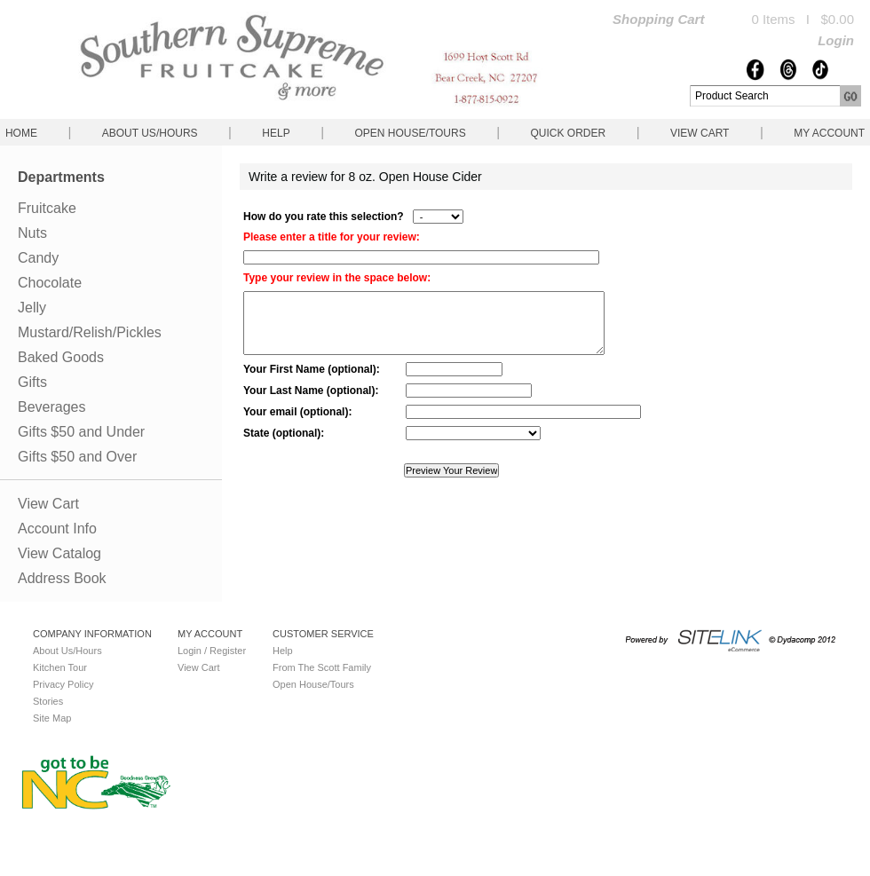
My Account (829, 133)
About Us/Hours (150, 133)
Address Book (62, 578)
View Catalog (59, 553)
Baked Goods (61, 357)
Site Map (52, 718)
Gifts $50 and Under (81, 431)
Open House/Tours (410, 133)
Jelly (32, 307)
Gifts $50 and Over (77, 456)
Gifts (32, 382)
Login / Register (212, 650)
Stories (48, 701)
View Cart (699, 133)
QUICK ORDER (567, 133)
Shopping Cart (658, 19)
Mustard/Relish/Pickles (90, 332)
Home (21, 133)
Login (836, 40)
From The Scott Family (322, 667)
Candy (38, 257)
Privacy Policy (63, 684)
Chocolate (50, 282)
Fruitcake (47, 208)
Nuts (32, 233)
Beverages (52, 406)
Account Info (57, 528)
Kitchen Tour (60, 667)
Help (275, 133)
